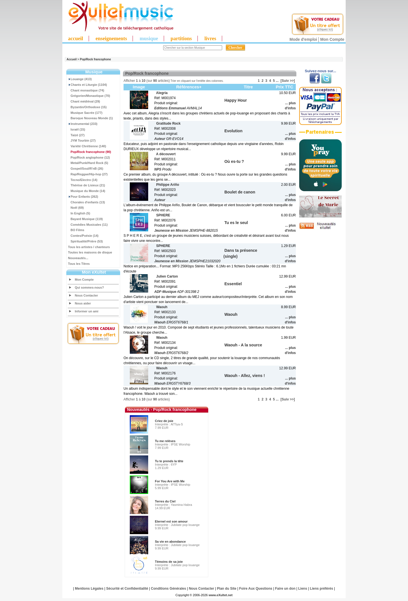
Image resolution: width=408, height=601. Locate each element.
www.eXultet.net (221, 595)
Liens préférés (321, 589)
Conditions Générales (168, 589)
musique (149, 38)
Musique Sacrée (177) (85, 112)
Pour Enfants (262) (83, 196)
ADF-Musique (165, 292)
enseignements (111, 38)
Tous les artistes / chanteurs (89, 247)
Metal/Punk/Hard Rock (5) (88, 163)
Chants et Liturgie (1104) (87, 84)
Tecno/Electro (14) (82, 180)
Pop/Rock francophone (95, 59)
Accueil (72, 59)
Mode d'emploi (303, 39)
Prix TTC (284, 86)
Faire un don (285, 589)
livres (210, 38)
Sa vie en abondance (170, 541)
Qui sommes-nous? (89, 287)
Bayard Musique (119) (85, 219)
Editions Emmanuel (170, 108)
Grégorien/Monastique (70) (89, 95)
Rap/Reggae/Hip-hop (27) (88, 174)
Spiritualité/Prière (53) (85, 241)
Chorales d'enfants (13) (86, 202)
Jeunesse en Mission (171, 231)
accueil (75, 38)
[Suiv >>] (287, 81)
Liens (302, 589)
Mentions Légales (89, 589)
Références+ (189, 86)
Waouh (160, 322)
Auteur (159, 139)
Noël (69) (76, 207)
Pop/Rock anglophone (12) (89, 157)
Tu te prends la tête (169, 461)
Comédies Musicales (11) (88, 224)
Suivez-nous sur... (320, 71)
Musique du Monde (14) (86, 191)
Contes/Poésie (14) (83, 235)
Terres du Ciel (165, 501)
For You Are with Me (170, 481)
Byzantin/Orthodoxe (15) (87, 107)
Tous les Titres (79, 263)
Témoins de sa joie (169, 561)
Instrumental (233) (82, 123)
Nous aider (83, 303)
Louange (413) (80, 79)
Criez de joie (164, 421)
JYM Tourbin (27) (81, 140)
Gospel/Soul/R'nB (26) (85, 168)
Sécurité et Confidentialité (127, 589)
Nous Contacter (86, 295)
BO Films (76, 230)
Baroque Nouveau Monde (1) (90, 118)
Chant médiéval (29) (84, 101)
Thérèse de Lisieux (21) (86, 185)
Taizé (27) (76, 135)
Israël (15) (76, 129)
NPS (158, 169)
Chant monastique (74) (86, 90)
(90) (89, 152)
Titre (248, 86)
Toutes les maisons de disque (90, 252)
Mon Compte (332, 39)
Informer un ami (86, 311)
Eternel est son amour (171, 521)
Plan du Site (227, 589)
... (277, 81)
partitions (181, 38)
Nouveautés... (78, 258)
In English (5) (79, 213)
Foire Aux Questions (255, 589)
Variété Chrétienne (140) (87, 146)
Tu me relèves (165, 441)
